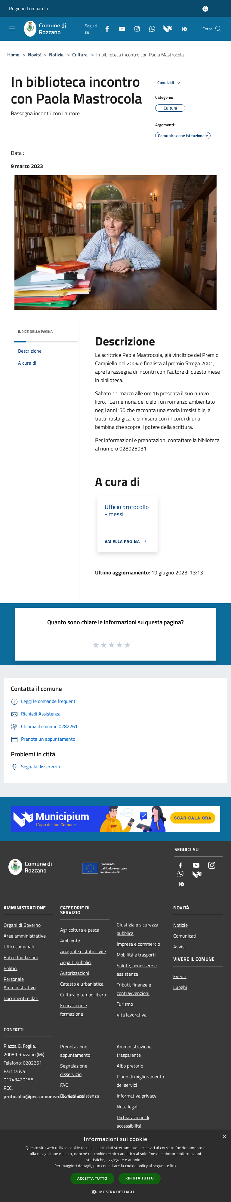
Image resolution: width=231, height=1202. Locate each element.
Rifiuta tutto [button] (139, 1178)
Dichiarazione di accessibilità (133, 1121)
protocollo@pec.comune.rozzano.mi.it (43, 1096)
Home (13, 54)
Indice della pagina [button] (35, 331)
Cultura (80, 54)
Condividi (169, 82)
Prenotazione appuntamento (75, 1051)
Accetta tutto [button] (92, 1178)
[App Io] (182, 28)
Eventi (179, 976)
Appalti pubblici (75, 962)
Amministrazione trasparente (134, 1051)
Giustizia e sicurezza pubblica (137, 929)
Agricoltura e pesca (79, 929)
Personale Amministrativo (19, 983)
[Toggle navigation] (12, 28)
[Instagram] (135, 28)
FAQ (64, 1085)
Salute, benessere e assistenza (137, 970)
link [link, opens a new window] (173, 1165)
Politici (10, 968)
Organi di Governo (22, 925)
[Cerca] (218, 28)
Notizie (56, 54)
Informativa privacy (136, 1095)
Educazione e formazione (73, 1009)
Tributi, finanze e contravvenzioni (134, 989)
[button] (115, 1192)
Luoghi (180, 987)
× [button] (224, 1136)
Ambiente (70, 940)
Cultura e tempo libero (83, 994)
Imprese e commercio (138, 943)
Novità (35, 54)
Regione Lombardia (28, 8)
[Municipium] (165, 28)
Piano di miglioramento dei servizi (140, 1081)
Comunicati (184, 935)
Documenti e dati (21, 998)
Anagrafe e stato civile (83, 951)
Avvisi (179, 946)
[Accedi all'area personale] (205, 9)
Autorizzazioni (74, 973)
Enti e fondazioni (21, 957)
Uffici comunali (19, 946)
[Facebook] (105, 28)
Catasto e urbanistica (81, 983)
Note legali (128, 1106)
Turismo (125, 1004)
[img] (65, 330)
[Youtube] (120, 28)
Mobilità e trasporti (136, 954)
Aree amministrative (25, 935)
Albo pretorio (130, 1065)
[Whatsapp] (150, 28)
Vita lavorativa (131, 1014)
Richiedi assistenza (79, 1095)
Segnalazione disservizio (73, 1070)
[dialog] (115, 1166)
